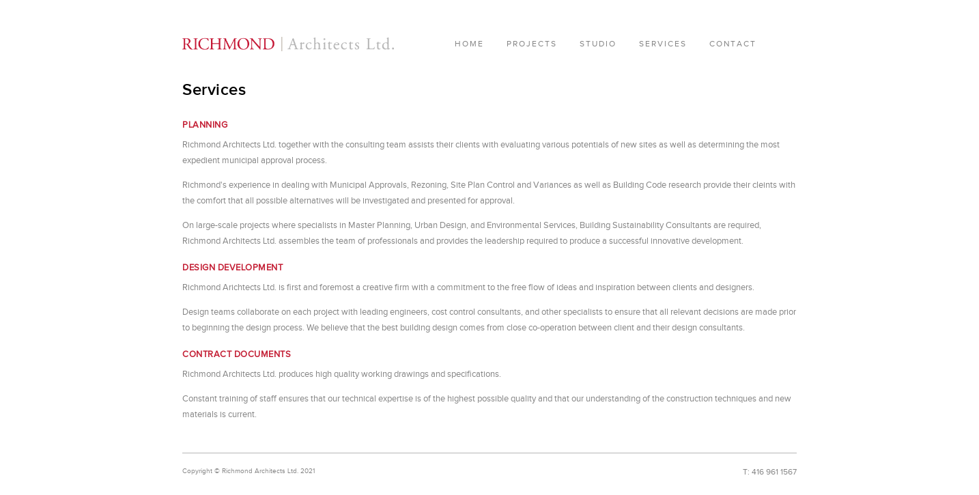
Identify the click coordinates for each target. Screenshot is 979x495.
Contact (732, 43)
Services (663, 43)
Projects (532, 43)
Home (469, 43)
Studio (598, 43)
